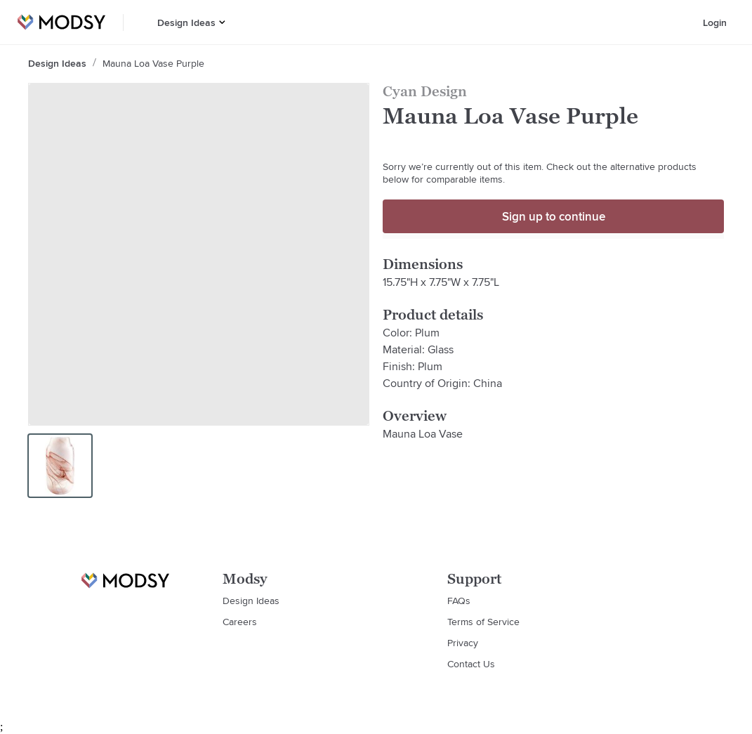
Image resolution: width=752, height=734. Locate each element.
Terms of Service (483, 621)
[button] (222, 22)
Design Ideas (186, 22)
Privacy (462, 642)
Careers (240, 621)
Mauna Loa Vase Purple (153, 63)
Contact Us (471, 663)
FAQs (458, 600)
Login (715, 22)
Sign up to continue (553, 216)
